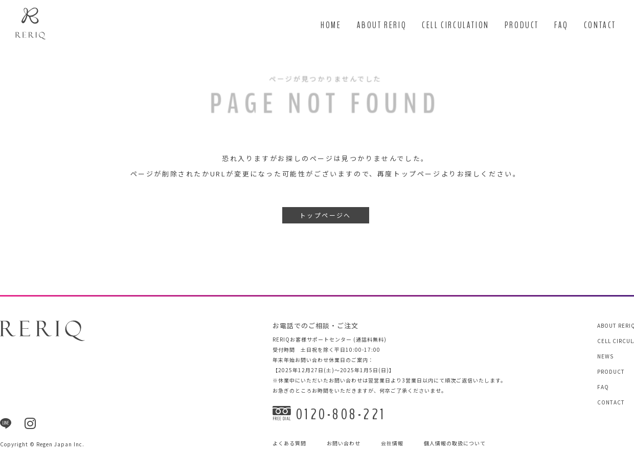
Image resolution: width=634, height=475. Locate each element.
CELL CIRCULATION (455, 25)
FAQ (561, 25)
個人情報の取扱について (455, 443)
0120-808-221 (329, 414)
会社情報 (392, 443)
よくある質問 (289, 443)
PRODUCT (522, 25)
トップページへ (325, 215)
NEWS (605, 356)
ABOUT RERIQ (382, 25)
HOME (331, 25)
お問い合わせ (343, 443)
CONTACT (600, 25)
